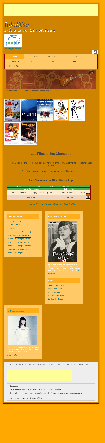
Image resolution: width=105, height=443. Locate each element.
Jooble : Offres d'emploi (12, 49)
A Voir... (60, 364)
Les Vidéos (14, 61)
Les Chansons (53, 56)
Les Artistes (33, 56)
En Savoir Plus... (55, 91)
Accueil (14, 56)
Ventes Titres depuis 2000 (18, 253)
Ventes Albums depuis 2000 (18, 249)
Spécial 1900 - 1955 (56, 285)
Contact (73, 61)
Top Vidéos (12, 228)
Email (95, 52)
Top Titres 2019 (14, 225)
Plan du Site (14, 66)
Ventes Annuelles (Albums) (18, 235)
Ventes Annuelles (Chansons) (19, 232)
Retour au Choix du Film (64, 204)
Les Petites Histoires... (57, 296)
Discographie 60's (55, 289)
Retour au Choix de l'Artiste (39, 204)
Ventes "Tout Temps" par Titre (19, 242)
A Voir (33, 61)
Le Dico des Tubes (55, 299)
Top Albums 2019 (14, 221)
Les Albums (72, 56)
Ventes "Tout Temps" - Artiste (19, 239)
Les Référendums (55, 292)
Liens (53, 61)
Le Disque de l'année (16, 311)
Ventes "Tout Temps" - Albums (19, 246)
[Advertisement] (51, 10)
